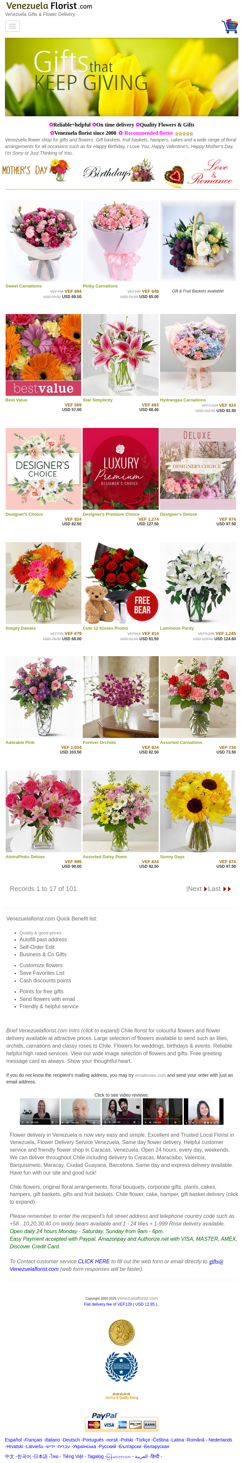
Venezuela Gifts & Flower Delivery (40, 14)
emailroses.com (150, 1075)
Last (219, 888)
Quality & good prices (40, 932)
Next (198, 888)
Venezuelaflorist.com (137, 1298)
